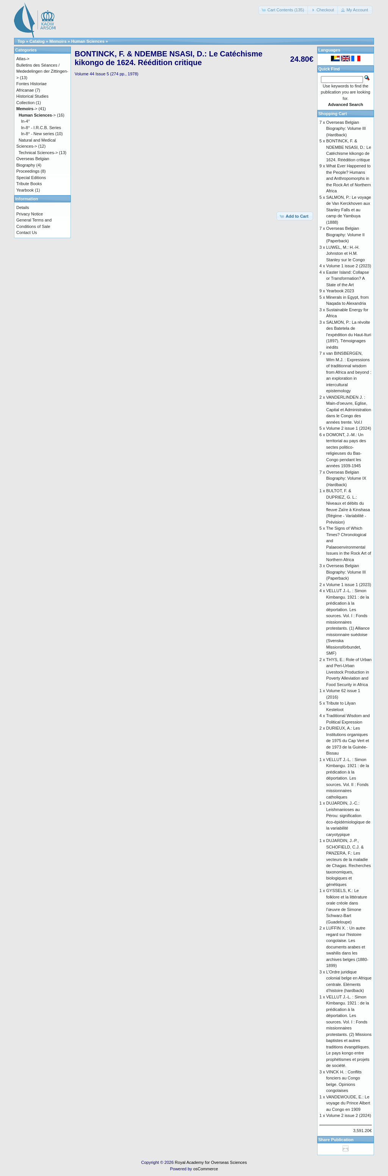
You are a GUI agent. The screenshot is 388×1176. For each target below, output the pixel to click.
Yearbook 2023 (340, 291)
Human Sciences (88, 41)
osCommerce (205, 1169)
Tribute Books (29, 183)
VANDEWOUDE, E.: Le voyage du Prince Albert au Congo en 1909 (348, 1103)
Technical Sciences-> (38, 152)
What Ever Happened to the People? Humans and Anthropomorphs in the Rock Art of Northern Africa (348, 178)
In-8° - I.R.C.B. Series (41, 127)
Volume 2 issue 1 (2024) (348, 428)
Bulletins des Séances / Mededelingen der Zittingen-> (42, 71)
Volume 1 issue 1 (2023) (348, 584)
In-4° (25, 121)
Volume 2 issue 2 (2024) (348, 1115)
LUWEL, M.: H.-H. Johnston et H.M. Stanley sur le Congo (345, 253)
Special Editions (31, 177)
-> (26, 108)
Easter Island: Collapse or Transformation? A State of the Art (347, 278)
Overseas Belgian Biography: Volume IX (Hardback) (346, 478)
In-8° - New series (37, 133)
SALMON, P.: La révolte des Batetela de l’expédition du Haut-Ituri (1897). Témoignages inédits (348, 334)
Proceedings (27, 171)
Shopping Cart (332, 113)
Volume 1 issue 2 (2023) (348, 266)
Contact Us (26, 232)
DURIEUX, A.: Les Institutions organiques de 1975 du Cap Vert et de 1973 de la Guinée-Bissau (347, 740)
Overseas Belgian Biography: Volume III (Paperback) (346, 571)
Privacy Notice (29, 214)
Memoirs (57, 41)
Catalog (37, 41)
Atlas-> (23, 58)
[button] (283, 10)
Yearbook (25, 190)
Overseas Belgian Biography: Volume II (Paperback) (345, 234)
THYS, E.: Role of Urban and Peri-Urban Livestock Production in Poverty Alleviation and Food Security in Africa (349, 672)
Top (21, 41)
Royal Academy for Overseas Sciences (211, 1162)
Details (22, 207)
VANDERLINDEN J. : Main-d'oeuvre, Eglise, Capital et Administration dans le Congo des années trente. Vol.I (348, 409)
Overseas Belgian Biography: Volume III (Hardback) (346, 128)
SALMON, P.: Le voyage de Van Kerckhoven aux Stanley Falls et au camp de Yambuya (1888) (348, 210)
